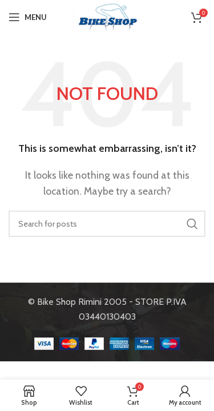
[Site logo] (107, 16)
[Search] (107, 224)
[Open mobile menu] (28, 17)
